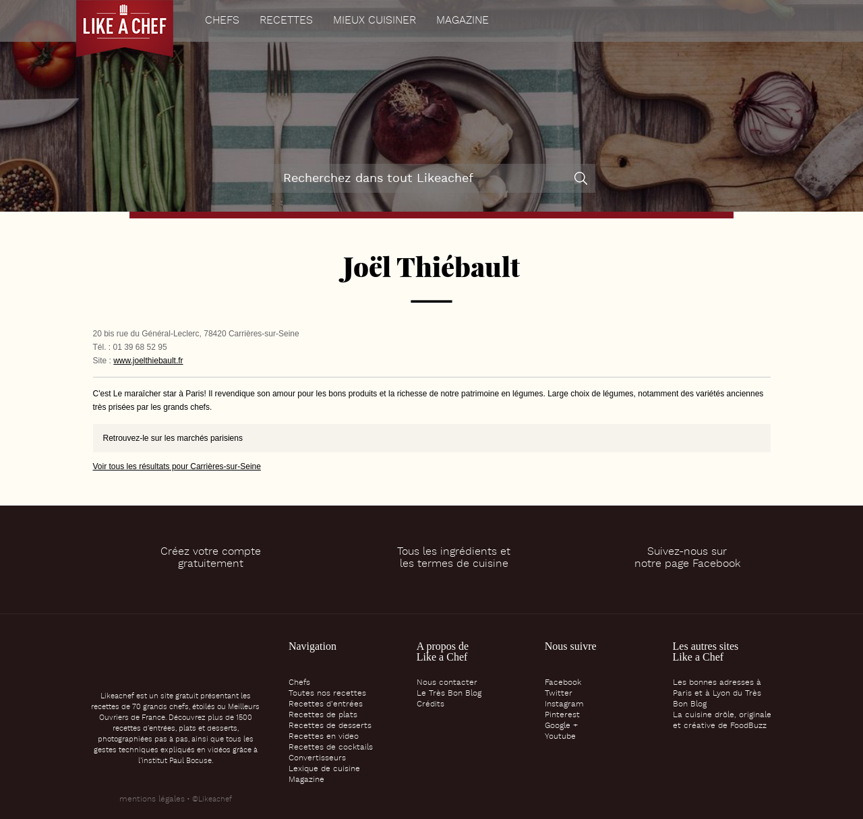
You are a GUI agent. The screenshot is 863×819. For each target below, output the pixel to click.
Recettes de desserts (330, 726)
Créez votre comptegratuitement (210, 558)
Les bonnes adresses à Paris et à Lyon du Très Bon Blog (717, 693)
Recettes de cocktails (331, 747)
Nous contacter (447, 682)
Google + (561, 726)
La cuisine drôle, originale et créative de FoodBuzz (722, 720)
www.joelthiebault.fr (148, 360)
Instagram (564, 704)
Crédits (430, 704)
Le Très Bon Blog (449, 693)
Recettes (286, 20)
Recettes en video (324, 736)
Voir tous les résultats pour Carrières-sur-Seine (177, 466)
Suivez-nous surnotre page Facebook (687, 558)
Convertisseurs (317, 758)
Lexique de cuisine (324, 769)
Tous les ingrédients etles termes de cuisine (453, 558)
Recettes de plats (323, 715)
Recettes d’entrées (326, 704)
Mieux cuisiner (374, 20)
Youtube (560, 736)
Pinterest (562, 715)
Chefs (222, 20)
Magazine (462, 20)
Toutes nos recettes (327, 693)
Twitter (558, 693)
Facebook (563, 682)
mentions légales (152, 799)
